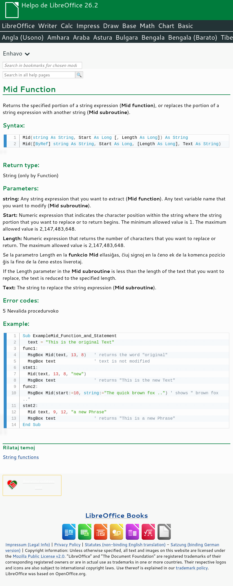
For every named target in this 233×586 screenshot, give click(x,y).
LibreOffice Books (116, 514)
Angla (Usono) (23, 37)
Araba (81, 37)
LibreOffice (18, 25)
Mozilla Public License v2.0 (39, 555)
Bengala (153, 37)
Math (147, 25)
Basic (185, 25)
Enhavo (12, 53)
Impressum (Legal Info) (27, 543)
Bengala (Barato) (192, 37)
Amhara (58, 37)
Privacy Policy (67, 543)
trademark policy (192, 567)
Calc (66, 25)
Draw (111, 25)
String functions (21, 455)
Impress (88, 25)
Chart (166, 25)
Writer (47, 25)
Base (129, 25)
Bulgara (126, 37)
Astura (102, 37)
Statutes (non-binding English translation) (124, 543)
